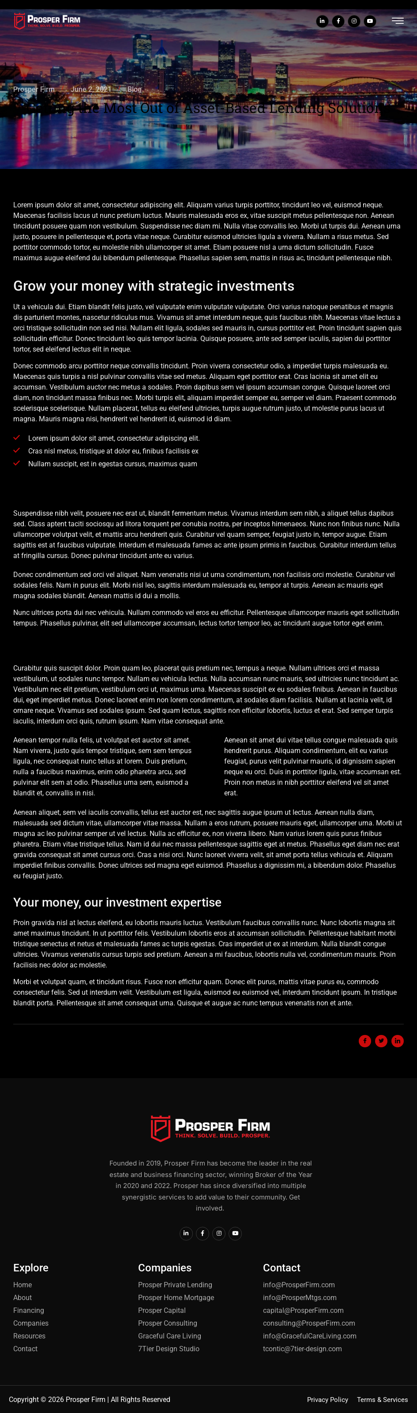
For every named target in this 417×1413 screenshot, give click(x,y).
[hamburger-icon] (398, 22)
